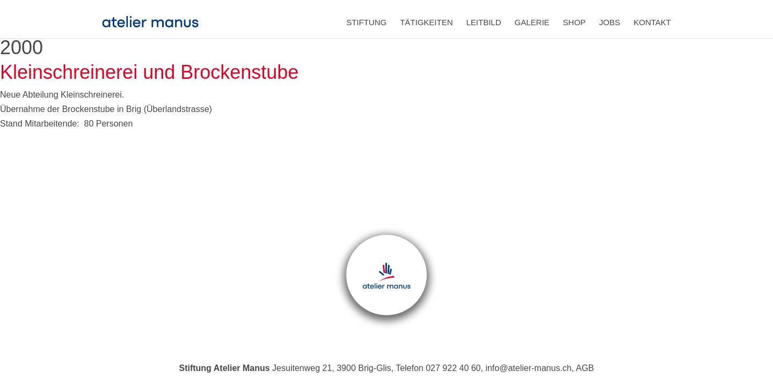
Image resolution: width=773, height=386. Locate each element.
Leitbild (483, 22)
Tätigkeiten (426, 22)
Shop (574, 22)
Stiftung (366, 22)
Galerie (532, 22)
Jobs (609, 22)
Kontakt (652, 22)
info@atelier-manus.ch (528, 368)
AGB (585, 368)
